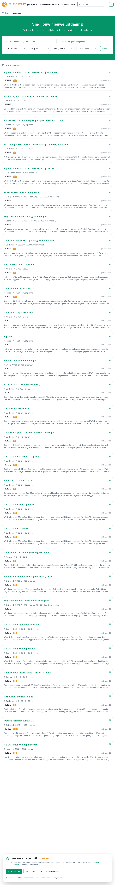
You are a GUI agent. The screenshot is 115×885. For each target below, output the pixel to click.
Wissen (105, 48)
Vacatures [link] (17, 13)
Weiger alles (30, 871)
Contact (73, 4)
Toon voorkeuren (49, 871)
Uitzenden (65, 4)
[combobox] (16, 48)
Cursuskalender (45, 4)
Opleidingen (32, 4)
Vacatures (56, 4)
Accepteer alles (14, 871)
